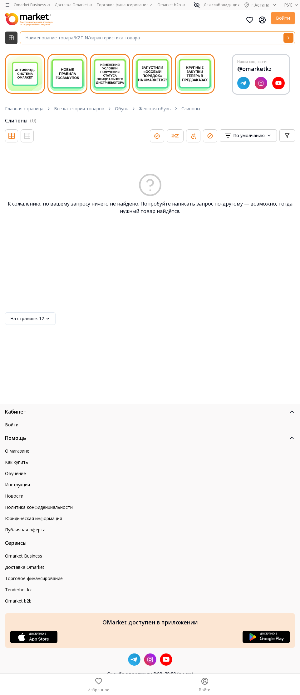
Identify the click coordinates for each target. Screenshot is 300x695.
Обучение (15, 473)
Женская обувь (155, 109)
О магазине (17, 451)
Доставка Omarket (24, 567)
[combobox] (248, 135)
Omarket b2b (18, 601)
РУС (292, 5)
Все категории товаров (79, 109)
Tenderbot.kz (18, 590)
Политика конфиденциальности (39, 507)
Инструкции (17, 485)
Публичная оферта (25, 530)
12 (30, 318)
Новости (14, 496)
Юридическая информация (33, 518)
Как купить (16, 462)
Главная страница (24, 109)
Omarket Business (23, 556)
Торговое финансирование (34, 578)
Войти (283, 18)
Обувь (121, 109)
